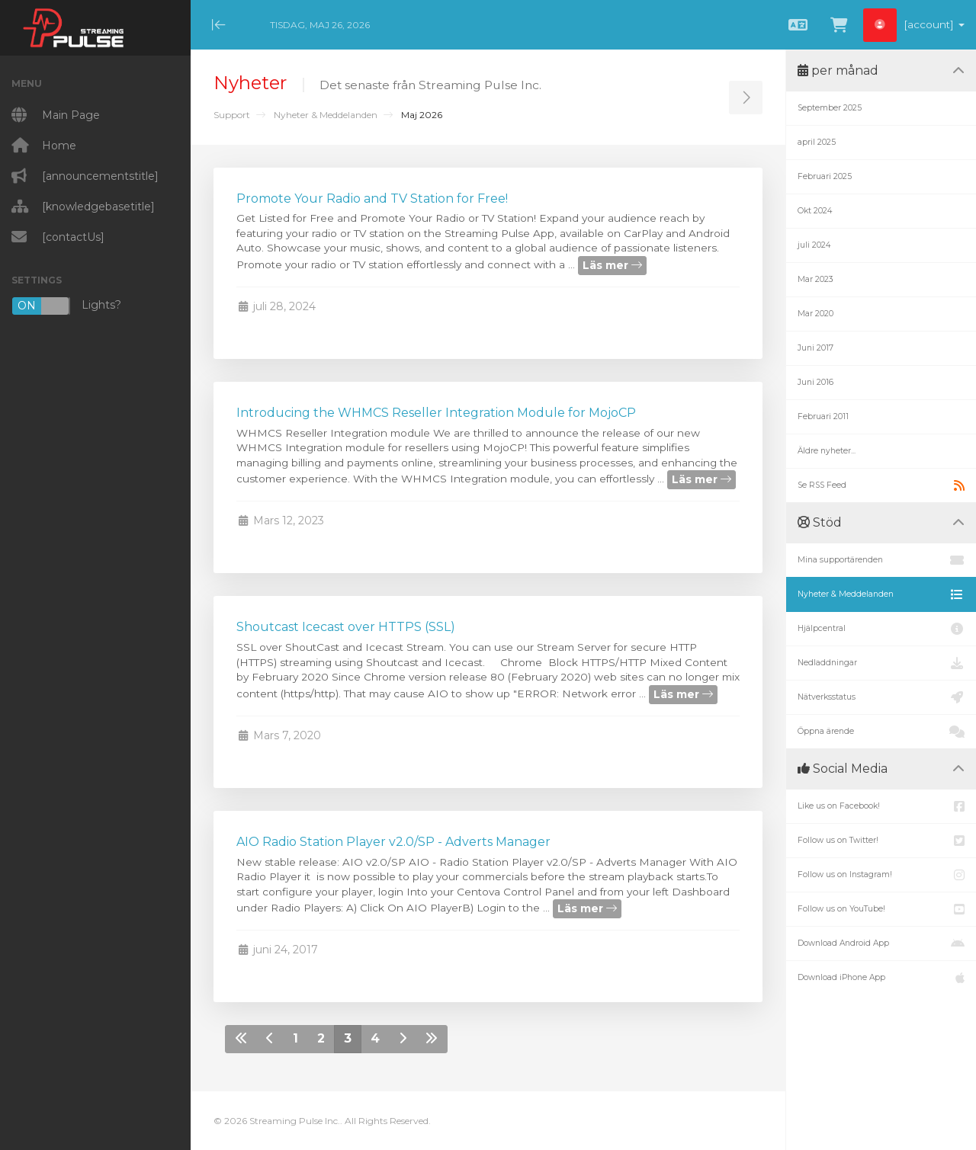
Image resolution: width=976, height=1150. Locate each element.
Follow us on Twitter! (881, 840)
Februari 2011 (823, 416)
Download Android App (881, 943)
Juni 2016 (815, 382)
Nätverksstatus (881, 697)
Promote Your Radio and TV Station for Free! (372, 198)
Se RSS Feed (881, 485)
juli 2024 (814, 245)
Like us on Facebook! (881, 806)
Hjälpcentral (881, 629)
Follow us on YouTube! (881, 909)
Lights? (66, 306)
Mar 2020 (815, 314)
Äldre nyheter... (827, 451)
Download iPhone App (881, 978)
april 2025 (817, 142)
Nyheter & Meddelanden (325, 114)
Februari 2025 (825, 176)
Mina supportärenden (881, 560)
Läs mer (612, 265)
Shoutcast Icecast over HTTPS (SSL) (345, 627)
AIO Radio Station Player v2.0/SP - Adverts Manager (393, 841)
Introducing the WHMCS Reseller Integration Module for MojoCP (436, 412)
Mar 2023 (815, 279)
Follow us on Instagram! (881, 875)
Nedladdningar (881, 663)
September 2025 (830, 108)
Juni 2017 (815, 348)
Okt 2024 (815, 211)
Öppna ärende (881, 731)
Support (232, 114)
